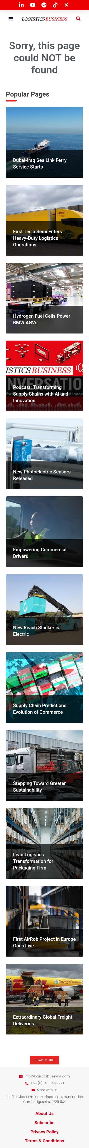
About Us (44, 1113)
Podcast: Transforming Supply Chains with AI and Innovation (40, 393)
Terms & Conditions (44, 1141)
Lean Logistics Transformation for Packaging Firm (33, 861)
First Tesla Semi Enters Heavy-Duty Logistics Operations (37, 238)
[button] (11, 18)
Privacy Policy (44, 1132)
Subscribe (44, 1122)
